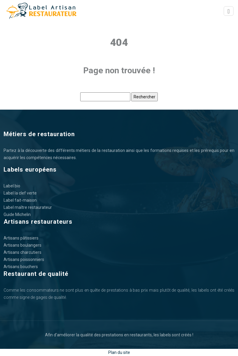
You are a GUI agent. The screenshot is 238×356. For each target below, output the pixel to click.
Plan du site (119, 352)
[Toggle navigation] (229, 11)
